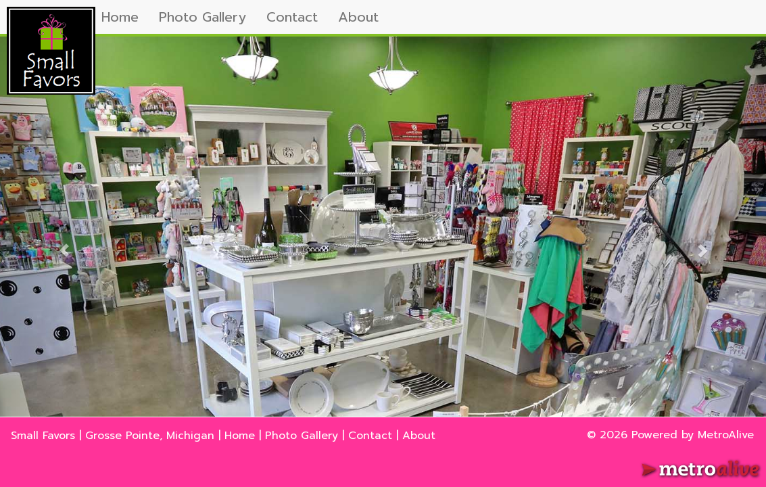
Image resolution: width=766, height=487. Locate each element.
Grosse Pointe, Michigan (149, 435)
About (358, 17)
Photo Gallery (202, 17)
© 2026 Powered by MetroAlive (670, 435)
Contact (292, 17)
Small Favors (43, 435)
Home (120, 17)
